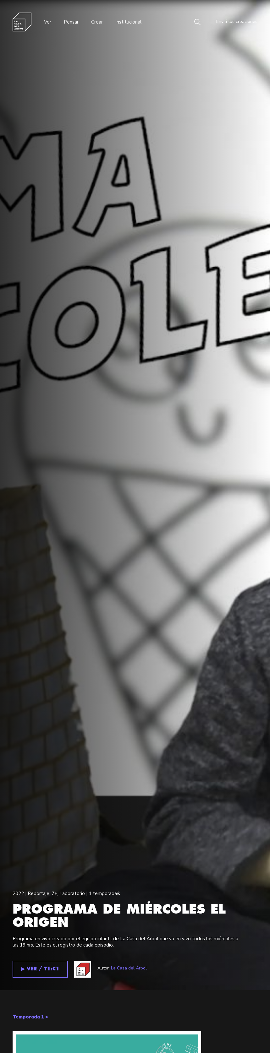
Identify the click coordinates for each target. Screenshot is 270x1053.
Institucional (128, 22)
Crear (97, 22)
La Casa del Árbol (129, 968)
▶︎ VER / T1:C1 (40, 969)
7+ (54, 893)
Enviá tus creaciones (232, 22)
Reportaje (38, 893)
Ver (47, 22)
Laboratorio (72, 893)
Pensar (71, 22)
